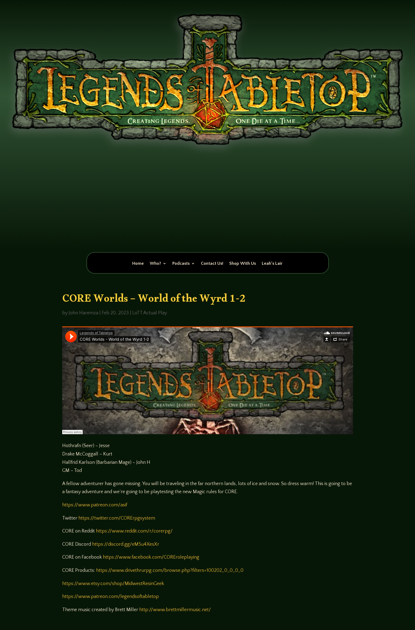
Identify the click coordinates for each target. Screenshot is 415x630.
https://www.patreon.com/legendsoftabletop (110, 596)
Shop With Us (242, 264)
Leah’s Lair (272, 264)
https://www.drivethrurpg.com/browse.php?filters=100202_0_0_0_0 (169, 570)
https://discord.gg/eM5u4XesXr (125, 544)
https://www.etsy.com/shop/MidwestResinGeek (113, 583)
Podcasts (181, 264)
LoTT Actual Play (149, 313)
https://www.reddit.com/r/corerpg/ (134, 531)
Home (138, 264)
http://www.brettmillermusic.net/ (175, 609)
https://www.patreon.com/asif (94, 505)
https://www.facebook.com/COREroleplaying (151, 557)
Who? (155, 264)
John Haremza (83, 313)
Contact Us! (212, 264)
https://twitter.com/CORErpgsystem (116, 518)
